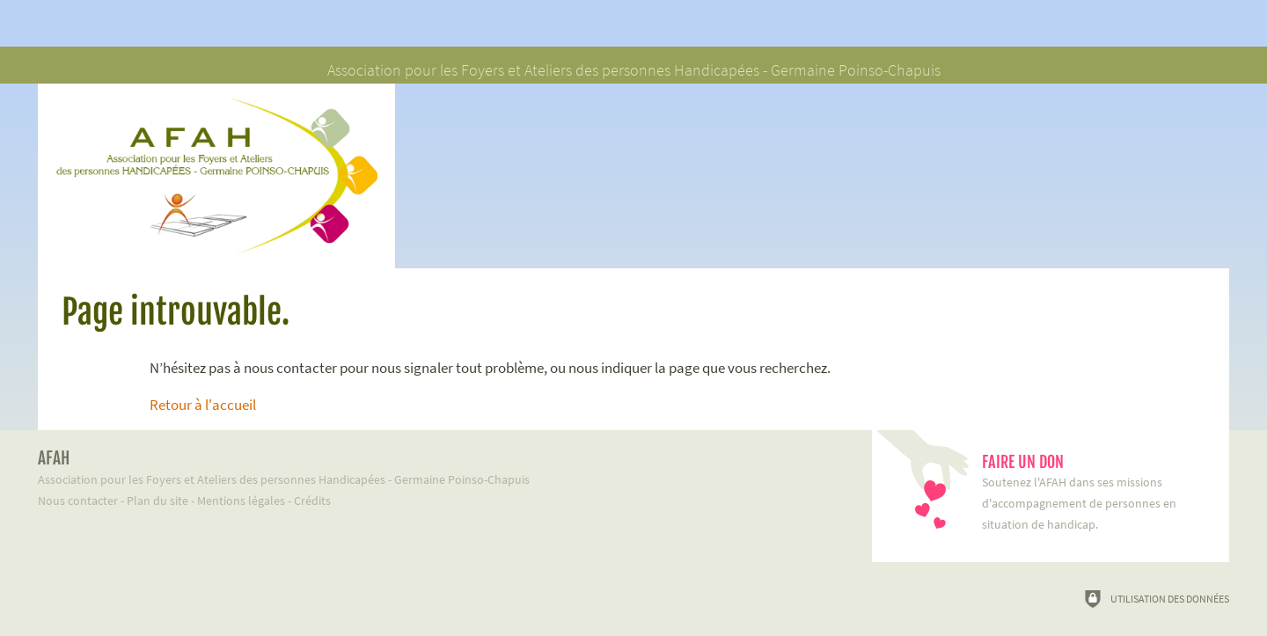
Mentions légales (241, 500)
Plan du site (157, 500)
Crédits (312, 500)
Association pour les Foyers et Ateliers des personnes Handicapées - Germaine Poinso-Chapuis (431, 467)
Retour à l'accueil (203, 404)
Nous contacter (78, 500)
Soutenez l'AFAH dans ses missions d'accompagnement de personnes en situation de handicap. (1097, 492)
